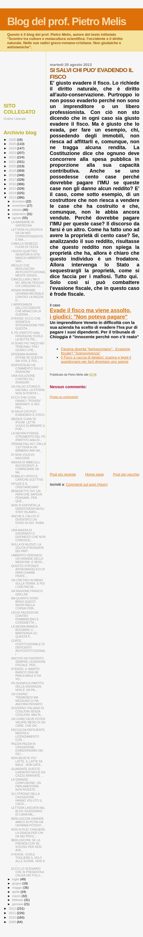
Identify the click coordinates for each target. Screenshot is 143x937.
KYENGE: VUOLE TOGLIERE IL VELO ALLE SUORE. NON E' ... (28, 859)
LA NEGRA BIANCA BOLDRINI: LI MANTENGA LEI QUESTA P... (24, 631)
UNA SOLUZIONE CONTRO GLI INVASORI (23, 379)
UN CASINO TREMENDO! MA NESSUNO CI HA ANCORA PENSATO (26, 699)
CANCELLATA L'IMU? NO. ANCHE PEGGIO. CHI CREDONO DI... (28, 283)
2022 (13, 157)
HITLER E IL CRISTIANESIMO (24, 485)
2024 (13, 148)
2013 (13, 197)
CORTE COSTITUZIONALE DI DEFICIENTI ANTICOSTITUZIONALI (28, 647)
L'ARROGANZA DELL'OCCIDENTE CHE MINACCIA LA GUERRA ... (26, 309)
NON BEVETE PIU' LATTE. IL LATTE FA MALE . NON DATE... (27, 761)
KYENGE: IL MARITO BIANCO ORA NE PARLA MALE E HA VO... (26, 674)
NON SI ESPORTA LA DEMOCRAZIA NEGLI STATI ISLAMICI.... (28, 509)
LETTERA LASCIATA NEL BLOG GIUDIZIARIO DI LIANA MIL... (28, 811)
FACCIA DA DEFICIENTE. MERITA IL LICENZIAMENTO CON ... (28, 735)
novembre (19, 205)
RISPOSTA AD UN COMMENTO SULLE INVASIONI (27, 368)
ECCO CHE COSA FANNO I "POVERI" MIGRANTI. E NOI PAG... (26, 402)
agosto (17, 218)
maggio (17, 887)
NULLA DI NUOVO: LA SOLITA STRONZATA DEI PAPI (27, 548)
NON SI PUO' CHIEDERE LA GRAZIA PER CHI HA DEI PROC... (28, 833)
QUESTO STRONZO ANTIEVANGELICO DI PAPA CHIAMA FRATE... (28, 571)
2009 (13, 922)
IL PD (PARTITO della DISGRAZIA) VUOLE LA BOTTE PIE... (27, 336)
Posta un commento (64, 397)
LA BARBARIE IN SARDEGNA (22, 223)
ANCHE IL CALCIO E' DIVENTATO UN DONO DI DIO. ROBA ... (27, 521)
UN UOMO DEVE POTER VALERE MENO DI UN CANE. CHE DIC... (28, 722)
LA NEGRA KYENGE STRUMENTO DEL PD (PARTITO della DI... (28, 436)
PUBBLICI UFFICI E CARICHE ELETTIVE (27, 478)
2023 (13, 152)
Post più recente (63, 474)
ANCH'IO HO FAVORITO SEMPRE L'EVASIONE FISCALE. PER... (28, 662)
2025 (13, 144)
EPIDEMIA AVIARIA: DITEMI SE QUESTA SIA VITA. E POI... (27, 357)
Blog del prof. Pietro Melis (66, 21)
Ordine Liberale (15, 118)
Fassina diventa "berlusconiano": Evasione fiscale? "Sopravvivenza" (95, 351)
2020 (13, 166)
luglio (16, 879)
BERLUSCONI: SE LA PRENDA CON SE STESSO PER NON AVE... (26, 845)
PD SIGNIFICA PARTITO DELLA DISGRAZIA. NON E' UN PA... (27, 686)
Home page (94, 474)
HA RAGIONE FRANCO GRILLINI (27, 592)
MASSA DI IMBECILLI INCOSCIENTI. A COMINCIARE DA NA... (25, 467)
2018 (13, 175)
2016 (13, 184)
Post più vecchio (126, 474)
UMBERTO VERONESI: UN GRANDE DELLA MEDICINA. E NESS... (28, 559)
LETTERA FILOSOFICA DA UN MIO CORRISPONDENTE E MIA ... (27, 234)
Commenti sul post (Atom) (87, 484)
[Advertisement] (94, 434)
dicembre (19, 201)
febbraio (18, 900)
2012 (13, 908)
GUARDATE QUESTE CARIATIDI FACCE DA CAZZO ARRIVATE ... (28, 772)
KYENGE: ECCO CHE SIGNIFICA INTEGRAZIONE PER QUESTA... (27, 323)
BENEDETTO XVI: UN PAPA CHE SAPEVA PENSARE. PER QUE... (26, 496)
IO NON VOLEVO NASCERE (22, 456)
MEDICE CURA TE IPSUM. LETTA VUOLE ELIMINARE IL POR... (28, 424)
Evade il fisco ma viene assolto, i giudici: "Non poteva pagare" (90, 313)
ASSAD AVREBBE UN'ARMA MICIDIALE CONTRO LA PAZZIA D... (27, 295)
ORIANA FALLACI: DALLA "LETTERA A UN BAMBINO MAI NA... (28, 447)
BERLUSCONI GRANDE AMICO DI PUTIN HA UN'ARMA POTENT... (27, 822)
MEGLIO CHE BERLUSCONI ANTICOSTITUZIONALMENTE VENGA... (28, 270)
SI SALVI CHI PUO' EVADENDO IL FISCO (28, 413)
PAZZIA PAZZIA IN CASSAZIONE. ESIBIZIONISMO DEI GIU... (27, 748)
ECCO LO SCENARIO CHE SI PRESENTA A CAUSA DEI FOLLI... (27, 872)
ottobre (17, 209)
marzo (17, 896)
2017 (13, 179)
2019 (13, 170)
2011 (13, 913)
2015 (13, 188)
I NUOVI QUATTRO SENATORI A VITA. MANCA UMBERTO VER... (26, 256)
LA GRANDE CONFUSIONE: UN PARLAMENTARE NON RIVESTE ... (26, 784)
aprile (16, 891)
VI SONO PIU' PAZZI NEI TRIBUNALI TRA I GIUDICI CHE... (27, 347)
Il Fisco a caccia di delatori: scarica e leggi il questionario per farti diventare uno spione (96, 359)
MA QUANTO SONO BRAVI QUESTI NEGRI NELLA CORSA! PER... (24, 603)
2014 (13, 193)
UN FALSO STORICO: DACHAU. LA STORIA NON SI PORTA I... (27, 390)
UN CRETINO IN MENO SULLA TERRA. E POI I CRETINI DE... (28, 583)
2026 (13, 139)
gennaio (18, 904)
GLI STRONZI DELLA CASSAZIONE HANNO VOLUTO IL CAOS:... (26, 798)
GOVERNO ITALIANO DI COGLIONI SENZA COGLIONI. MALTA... (27, 711)
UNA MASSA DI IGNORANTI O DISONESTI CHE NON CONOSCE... (28, 535)
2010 (13, 917)
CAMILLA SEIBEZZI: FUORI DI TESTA (24, 245)
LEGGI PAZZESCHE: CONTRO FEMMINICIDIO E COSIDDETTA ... (25, 617)
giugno (17, 883)
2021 (13, 161)
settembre (19, 214)
